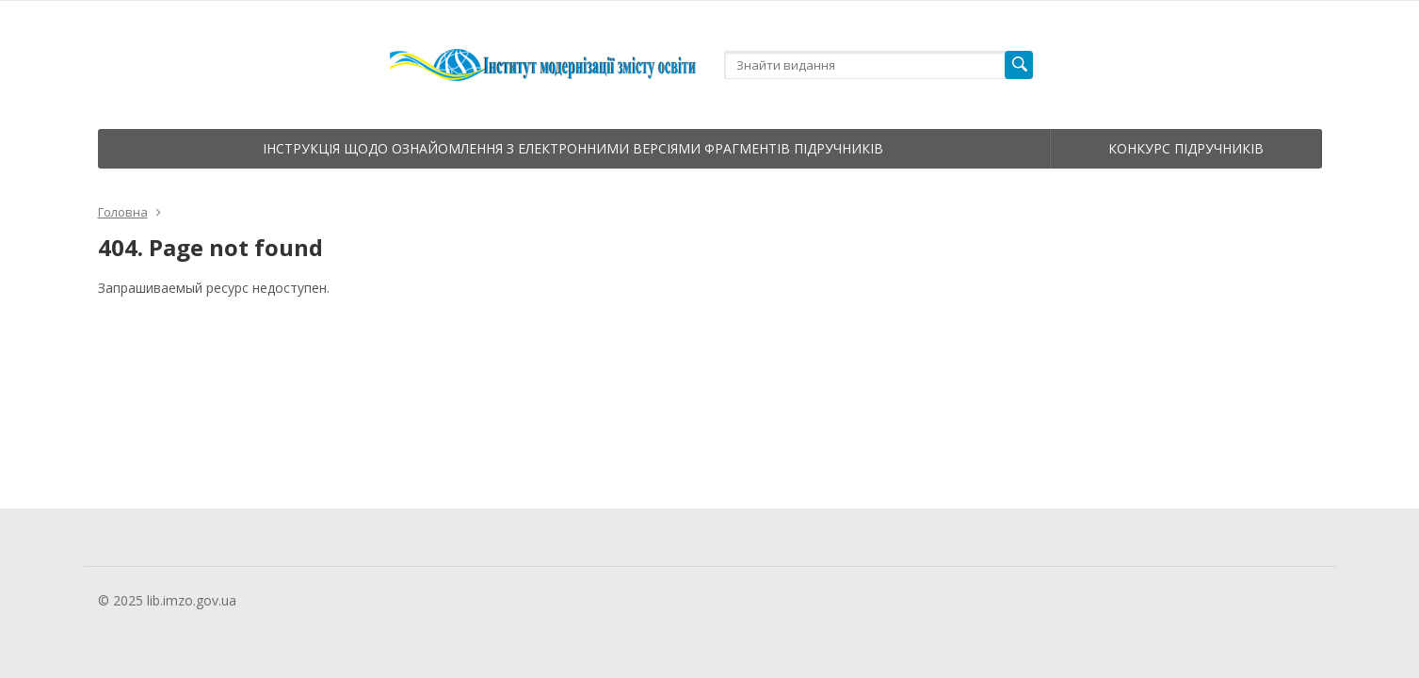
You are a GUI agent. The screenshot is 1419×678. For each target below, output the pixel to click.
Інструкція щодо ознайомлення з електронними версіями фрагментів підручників (573, 148)
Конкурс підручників (1186, 148)
